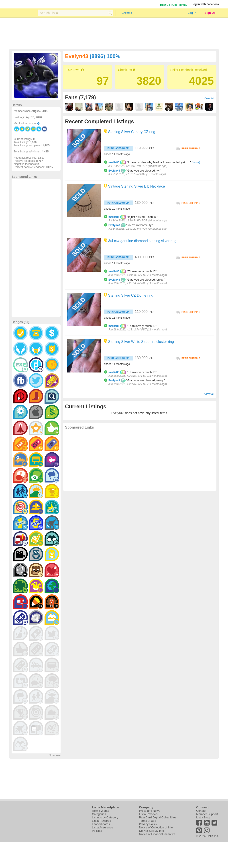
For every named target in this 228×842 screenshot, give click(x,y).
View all (209, 394)
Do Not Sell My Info (151, 830)
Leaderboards (101, 824)
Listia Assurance (102, 827)
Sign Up (210, 12)
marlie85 (113, 162)
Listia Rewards (101, 820)
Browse (127, 12)
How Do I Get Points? (173, 4)
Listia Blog (203, 817)
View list (209, 98)
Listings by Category (105, 817)
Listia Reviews (148, 814)
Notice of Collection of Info (156, 827)
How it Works (100, 810)
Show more (55, 755)
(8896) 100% (105, 56)
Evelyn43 (114, 170)
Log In (192, 12)
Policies (97, 830)
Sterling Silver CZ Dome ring (130, 295)
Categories (99, 814)
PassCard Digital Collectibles (157, 817)
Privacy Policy (148, 824)
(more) (195, 162)
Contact (201, 810)
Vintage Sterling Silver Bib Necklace (136, 186)
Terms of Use (147, 820)
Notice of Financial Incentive (157, 834)
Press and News (149, 810)
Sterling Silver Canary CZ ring (131, 132)
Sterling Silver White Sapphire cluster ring (141, 342)
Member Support (207, 814)
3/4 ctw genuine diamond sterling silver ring (142, 241)
